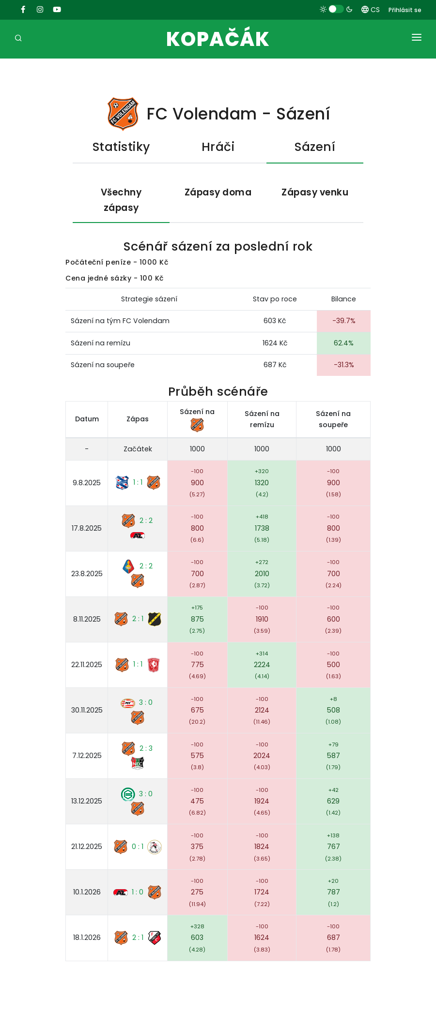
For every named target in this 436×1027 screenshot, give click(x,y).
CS (370, 10)
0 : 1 (137, 847)
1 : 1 (138, 483)
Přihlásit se (405, 10)
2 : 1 (138, 620)
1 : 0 (137, 893)
